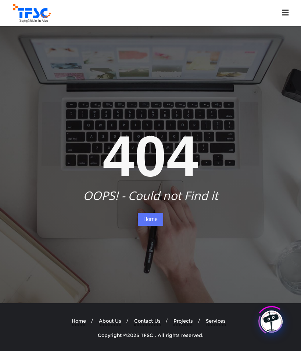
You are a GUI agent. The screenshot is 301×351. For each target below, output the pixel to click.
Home (150, 218)
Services (216, 321)
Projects (183, 321)
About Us (110, 321)
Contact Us (147, 321)
